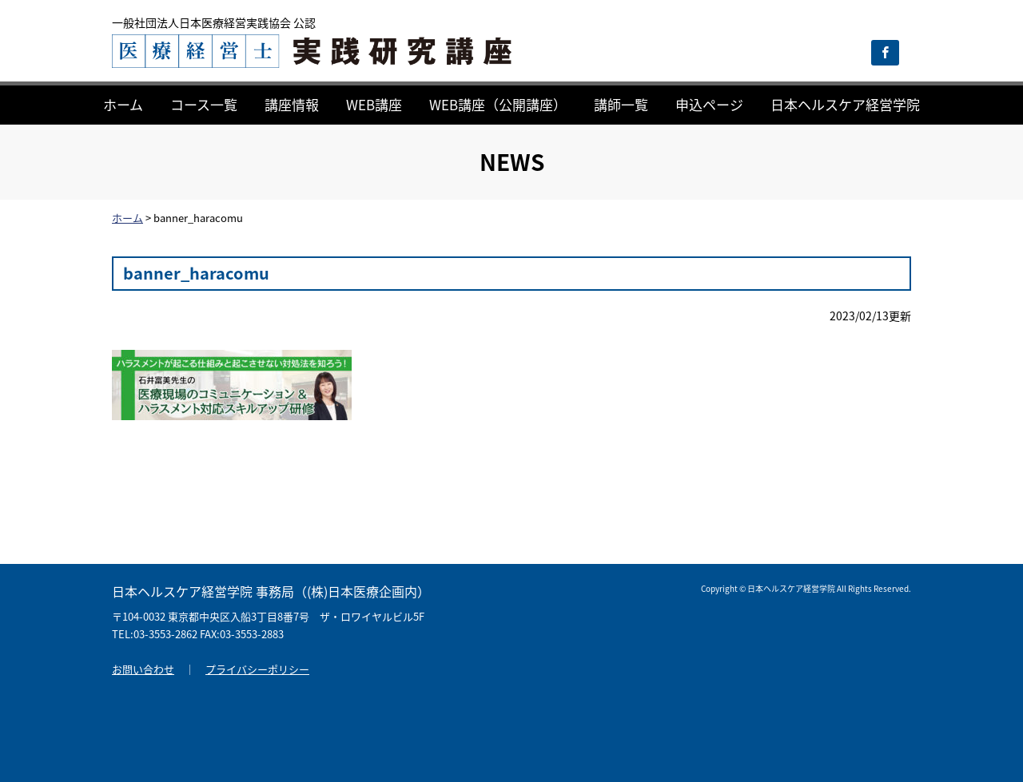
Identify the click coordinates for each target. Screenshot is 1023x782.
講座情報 (292, 104)
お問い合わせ (143, 669)
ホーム (123, 104)
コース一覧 (203, 104)
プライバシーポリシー (257, 669)
